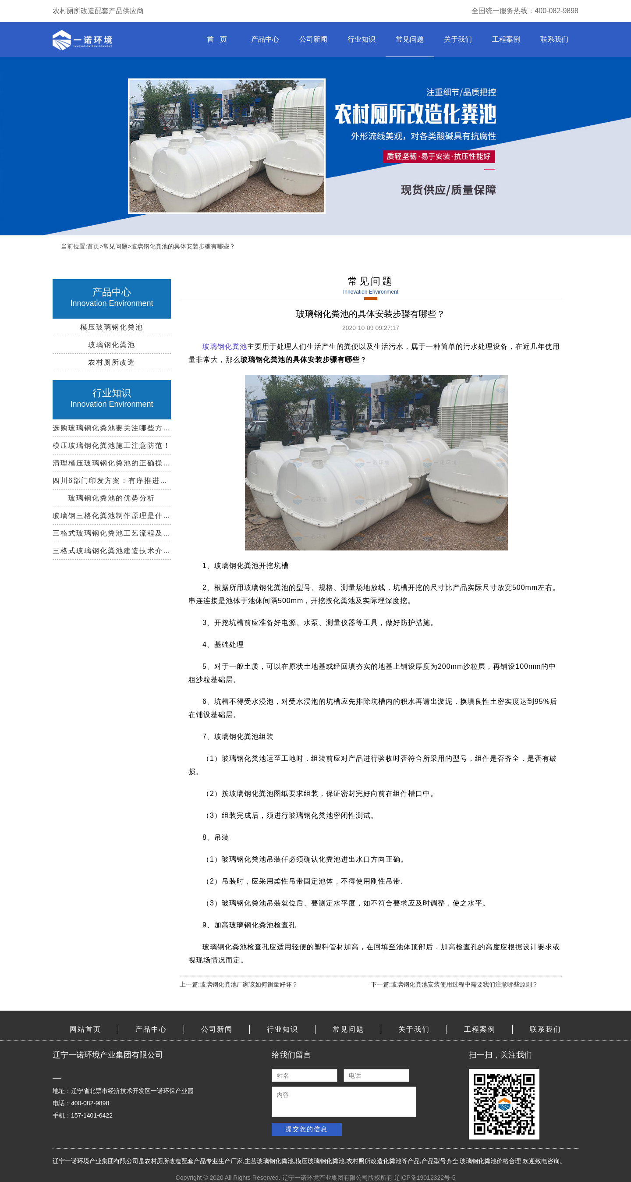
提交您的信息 (307, 1128)
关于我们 (458, 39)
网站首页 (85, 1029)
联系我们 (554, 39)
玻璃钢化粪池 (275, 1160)
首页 (93, 246)
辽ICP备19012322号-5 (424, 1177)
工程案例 (506, 39)
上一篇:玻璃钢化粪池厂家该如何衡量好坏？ (239, 984)
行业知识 (361, 39)
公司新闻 (313, 39)
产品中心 (265, 39)
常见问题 (410, 39)
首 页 (217, 39)
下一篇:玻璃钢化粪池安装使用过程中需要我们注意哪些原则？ (454, 984)
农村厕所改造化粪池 (373, 1160)
